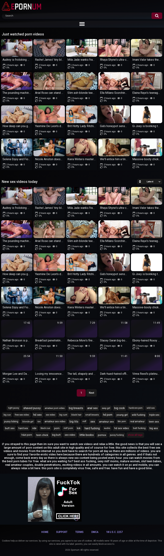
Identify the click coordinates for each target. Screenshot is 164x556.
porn (57, 428)
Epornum (75, 550)
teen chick (42, 435)
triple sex (154, 414)
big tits (74, 421)
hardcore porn (136, 408)
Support (61, 532)
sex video (70, 434)
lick (78, 428)
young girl (122, 414)
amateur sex (106, 421)
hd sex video (121, 428)
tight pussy (13, 408)
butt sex (9, 428)
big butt (56, 434)
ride (34, 428)
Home (44, 532)
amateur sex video (55, 421)
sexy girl (106, 408)
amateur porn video (55, 408)
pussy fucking (117, 435)
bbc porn (122, 421)
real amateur (137, 421)
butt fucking (139, 428)
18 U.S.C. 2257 (114, 532)
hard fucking (92, 428)
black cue (45, 428)
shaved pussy (32, 408)
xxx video (50, 414)
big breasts (76, 408)
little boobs (86, 435)
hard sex (23, 428)
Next (91, 392)
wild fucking (138, 414)
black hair (76, 414)
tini (39, 421)
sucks (107, 428)
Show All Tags (135, 434)
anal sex (92, 408)
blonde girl (27, 421)
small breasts (92, 415)
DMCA (94, 532)
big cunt (63, 415)
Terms (79, 532)
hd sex (37, 414)
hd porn (107, 414)
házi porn (26, 434)
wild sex (151, 408)
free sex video (22, 414)
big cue (7, 415)
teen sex (154, 421)
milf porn (68, 428)
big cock (119, 408)
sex (92, 421)
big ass (154, 428)
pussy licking (11, 421)
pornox (102, 435)
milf (84, 421)
